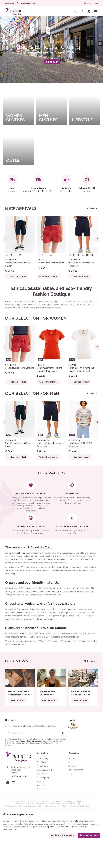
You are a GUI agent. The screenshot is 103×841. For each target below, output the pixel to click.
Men (70, 762)
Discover (91, 208)
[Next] (97, 239)
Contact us (41, 789)
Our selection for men (32, 393)
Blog (70, 773)
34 (92, 255)
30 (74, 255)
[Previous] (6, 239)
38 (7, 255)
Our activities (42, 766)
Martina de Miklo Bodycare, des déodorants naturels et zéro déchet (51, 693)
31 (79, 255)
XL (51, 255)
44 (20, 255)
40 (11, 255)
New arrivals (21, 208)
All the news (89, 661)
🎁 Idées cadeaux (75, 770)
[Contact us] (9, 3)
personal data (54, 827)
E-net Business (29, 806)
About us (87, 3)
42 (15, 255)
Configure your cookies (62, 835)
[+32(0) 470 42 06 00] (26, 3)
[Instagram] (13, 782)
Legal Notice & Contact (58, 801)
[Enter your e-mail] (35, 733)
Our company (42, 758)
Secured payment (44, 770)
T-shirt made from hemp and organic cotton (49, 369)
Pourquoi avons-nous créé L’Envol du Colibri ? (83, 693)
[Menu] (96, 11)
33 (87, 255)
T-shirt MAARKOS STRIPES (80, 444)
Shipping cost (42, 774)
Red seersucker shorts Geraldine (51, 262)
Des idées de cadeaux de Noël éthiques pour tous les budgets (19, 693)
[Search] (75, 11)
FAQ (96, 3)
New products (43, 785)
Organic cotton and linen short (82, 264)
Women (71, 758)
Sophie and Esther (17, 553)
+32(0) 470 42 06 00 (19, 776)
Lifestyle (72, 766)
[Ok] (63, 733)
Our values (41, 762)
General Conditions (75, 801)
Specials (40, 781)
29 (70, 255)
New (9, 360)
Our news (16, 661)
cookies (76, 821)
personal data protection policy (30, 741)
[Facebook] (7, 782)
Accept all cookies (89, 835)
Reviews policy (43, 778)
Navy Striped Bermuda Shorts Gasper (18, 264)
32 (83, 255)
